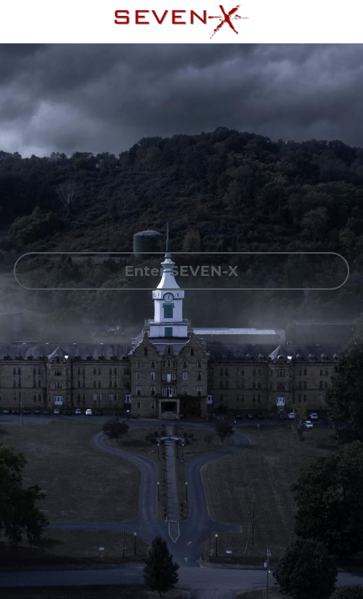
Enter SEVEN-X (181, 271)
